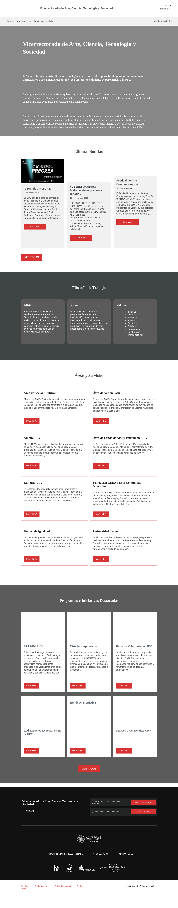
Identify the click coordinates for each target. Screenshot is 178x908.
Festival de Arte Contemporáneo (127, 189)
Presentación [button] (14, 21)
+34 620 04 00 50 (126, 867)
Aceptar (14, 898)
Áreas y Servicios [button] (34, 21)
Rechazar (28, 898)
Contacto (28, 824)
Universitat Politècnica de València (143, 900)
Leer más (38, 237)
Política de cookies (18, 871)
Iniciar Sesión (166, 9)
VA (166, 5)
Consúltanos (143, 825)
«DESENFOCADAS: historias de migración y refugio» (88, 195)
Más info (31, 428)
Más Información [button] (151, 21)
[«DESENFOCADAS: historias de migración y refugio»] (89, 178)
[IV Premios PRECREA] (42, 179)
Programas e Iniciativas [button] (60, 21)
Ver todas (31, 260)
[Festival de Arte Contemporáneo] (135, 175)
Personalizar (46, 898)
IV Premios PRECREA (37, 195)
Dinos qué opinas (143, 816)
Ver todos (89, 782)
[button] (167, 21)
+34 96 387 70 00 (99, 867)
